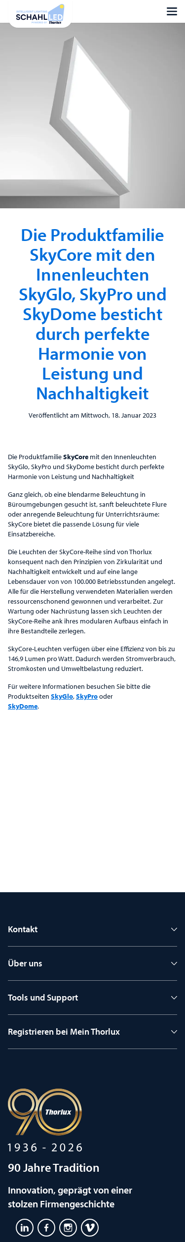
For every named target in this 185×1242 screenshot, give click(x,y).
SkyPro (87, 696)
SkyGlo (62, 696)
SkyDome (22, 706)
